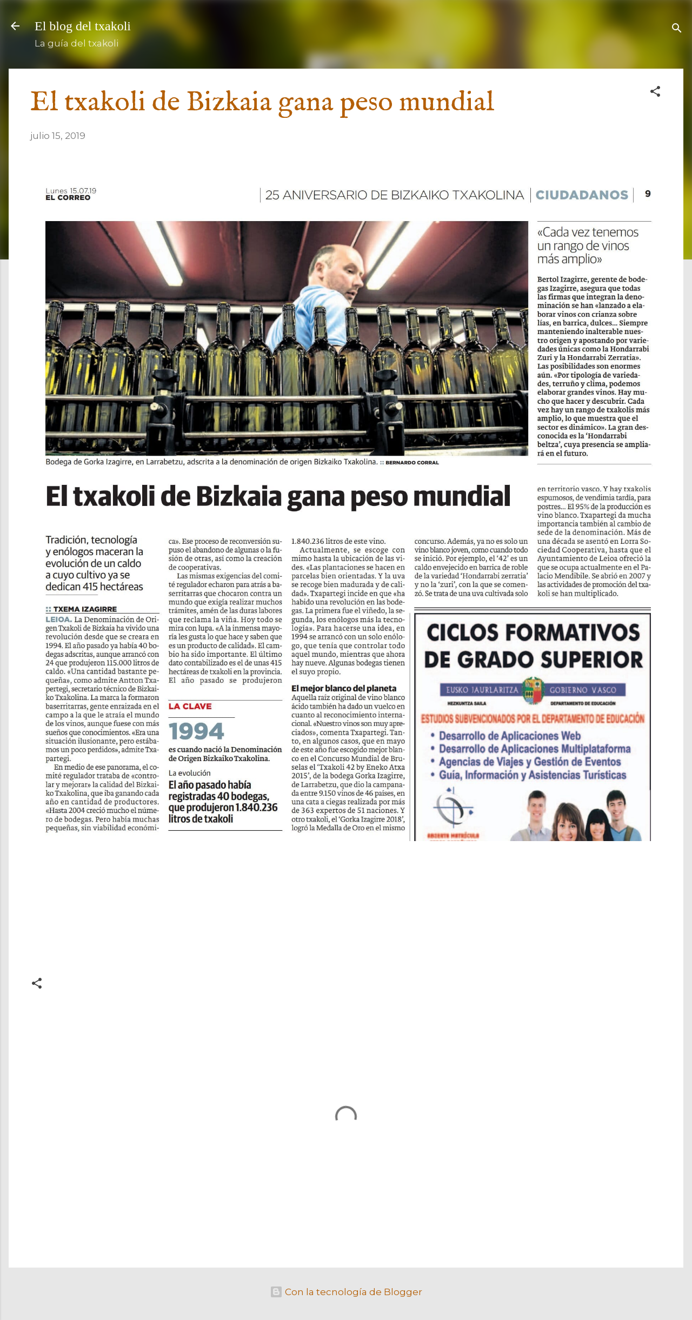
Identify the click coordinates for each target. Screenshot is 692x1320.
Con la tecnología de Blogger (346, 1291)
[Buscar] (676, 29)
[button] (655, 93)
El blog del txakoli (83, 26)
